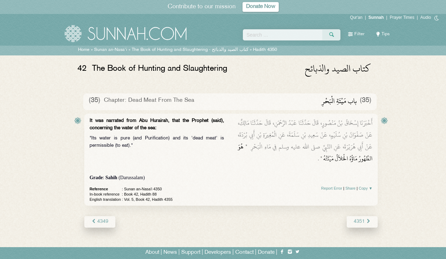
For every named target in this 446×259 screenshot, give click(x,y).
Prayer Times (402, 17)
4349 (99, 221)
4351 (362, 221)
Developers (218, 252)
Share (350, 188)
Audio (425, 17)
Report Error (332, 188)
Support (190, 252)
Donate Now (260, 6)
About (152, 252)
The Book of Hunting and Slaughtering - (190, 50)
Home (84, 50)
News (170, 252)
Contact (244, 252)
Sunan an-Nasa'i (110, 50)
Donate (266, 252)
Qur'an (356, 17)
